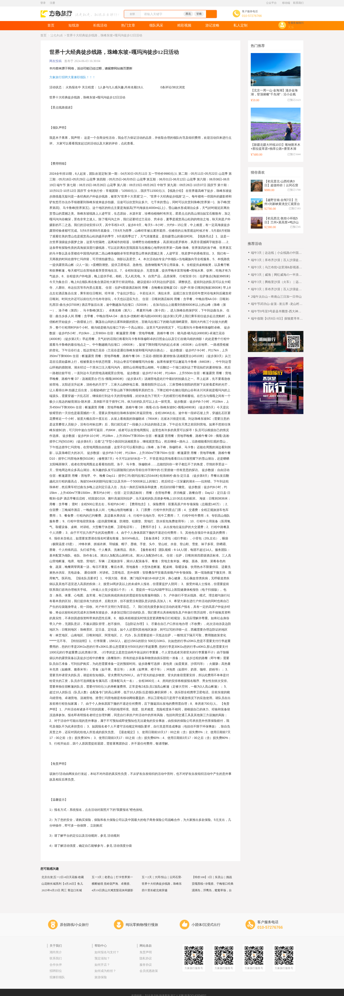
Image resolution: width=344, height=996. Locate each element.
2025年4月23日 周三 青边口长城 (61, 889)
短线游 (73, 25)
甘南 (199, 13)
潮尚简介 (56, 952)
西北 (188, 13)
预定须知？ (102, 958)
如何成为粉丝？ (105, 971)
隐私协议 (146, 958)
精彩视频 (184, 25)
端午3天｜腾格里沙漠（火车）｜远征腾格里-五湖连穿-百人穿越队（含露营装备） (276, 282)
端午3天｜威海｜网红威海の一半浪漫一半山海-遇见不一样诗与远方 (276, 275)
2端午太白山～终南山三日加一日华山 (276, 296)
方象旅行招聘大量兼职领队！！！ (72, 77)
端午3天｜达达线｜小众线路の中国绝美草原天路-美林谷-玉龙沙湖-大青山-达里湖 (276, 253)
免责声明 (146, 952)
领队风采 (156, 25)
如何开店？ (102, 964)
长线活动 (100, 25)
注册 (52, 2)
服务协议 (146, 964)
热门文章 (128, 25)
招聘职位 (56, 971)
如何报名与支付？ (107, 952)
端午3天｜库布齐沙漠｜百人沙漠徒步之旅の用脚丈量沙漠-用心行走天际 (276, 260)
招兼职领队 (57, 977)
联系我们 (298, 2)
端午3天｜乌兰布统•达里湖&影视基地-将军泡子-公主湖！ (277, 267)
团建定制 (54, 34)
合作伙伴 (56, 964)
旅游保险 (101, 977)
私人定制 (240, 25)
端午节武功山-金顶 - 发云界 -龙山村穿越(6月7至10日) (277, 304)
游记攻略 (212, 25)
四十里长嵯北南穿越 (154, 889)
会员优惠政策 (149, 971)
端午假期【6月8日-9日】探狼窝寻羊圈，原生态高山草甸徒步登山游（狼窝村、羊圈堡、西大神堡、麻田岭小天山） (277, 319)
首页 (50, 25)
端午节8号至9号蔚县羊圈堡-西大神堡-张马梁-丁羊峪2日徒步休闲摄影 (276, 311)
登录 (43, 2)
